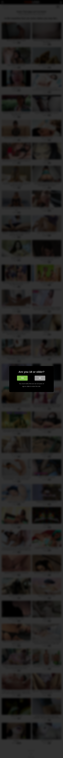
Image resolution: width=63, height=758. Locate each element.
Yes (22, 378)
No (40, 378)
